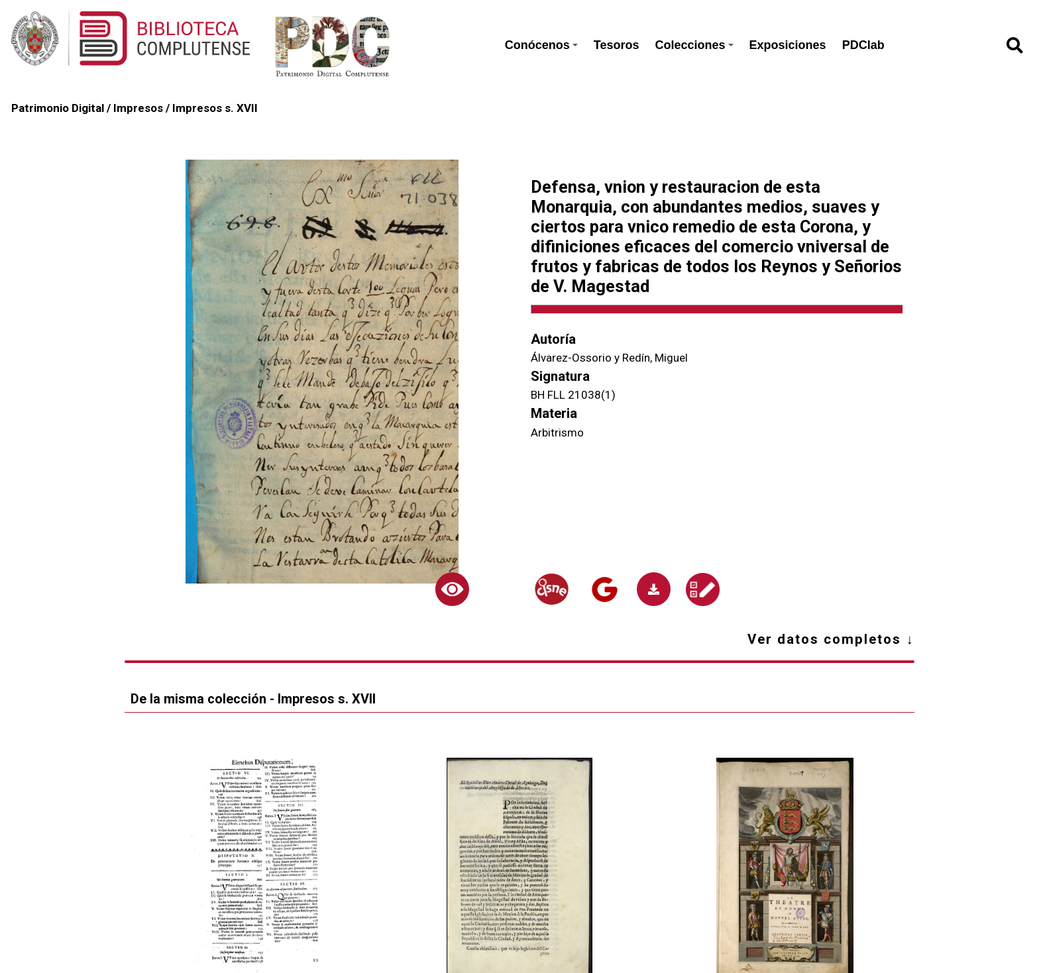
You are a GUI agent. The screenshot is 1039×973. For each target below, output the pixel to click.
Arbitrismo (557, 432)
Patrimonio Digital (57, 108)
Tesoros (616, 45)
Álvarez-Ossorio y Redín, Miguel (609, 357)
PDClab (863, 45)
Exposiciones (787, 45)
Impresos (138, 108)
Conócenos (541, 45)
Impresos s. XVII (215, 108)
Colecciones (694, 45)
